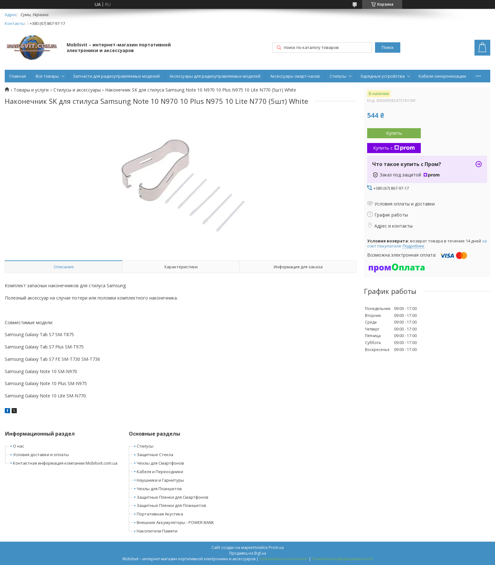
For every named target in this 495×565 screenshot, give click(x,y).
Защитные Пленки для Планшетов (171, 505)
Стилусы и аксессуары (77, 90)
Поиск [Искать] (387, 47)
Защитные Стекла (155, 454)
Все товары (47, 76)
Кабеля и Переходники (160, 471)
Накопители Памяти (157, 531)
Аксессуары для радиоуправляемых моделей (215, 76)
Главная (17, 76)
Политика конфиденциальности (342, 559)
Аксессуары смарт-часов (295, 76)
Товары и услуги (31, 90)
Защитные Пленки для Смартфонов (172, 497)
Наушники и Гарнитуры (160, 480)
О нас (18, 446)
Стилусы (338, 76)
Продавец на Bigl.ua (247, 553)
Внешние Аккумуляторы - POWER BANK (175, 522)
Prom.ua (276, 547)
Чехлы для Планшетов (159, 488)
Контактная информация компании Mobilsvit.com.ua (65, 463)
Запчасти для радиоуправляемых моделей (116, 76)
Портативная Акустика (160, 514)
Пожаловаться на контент (283, 559)
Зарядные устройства (382, 76)
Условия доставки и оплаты (41, 454)
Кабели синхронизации (442, 76)
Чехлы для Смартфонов (160, 463)
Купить (394, 133)
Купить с (394, 148)
